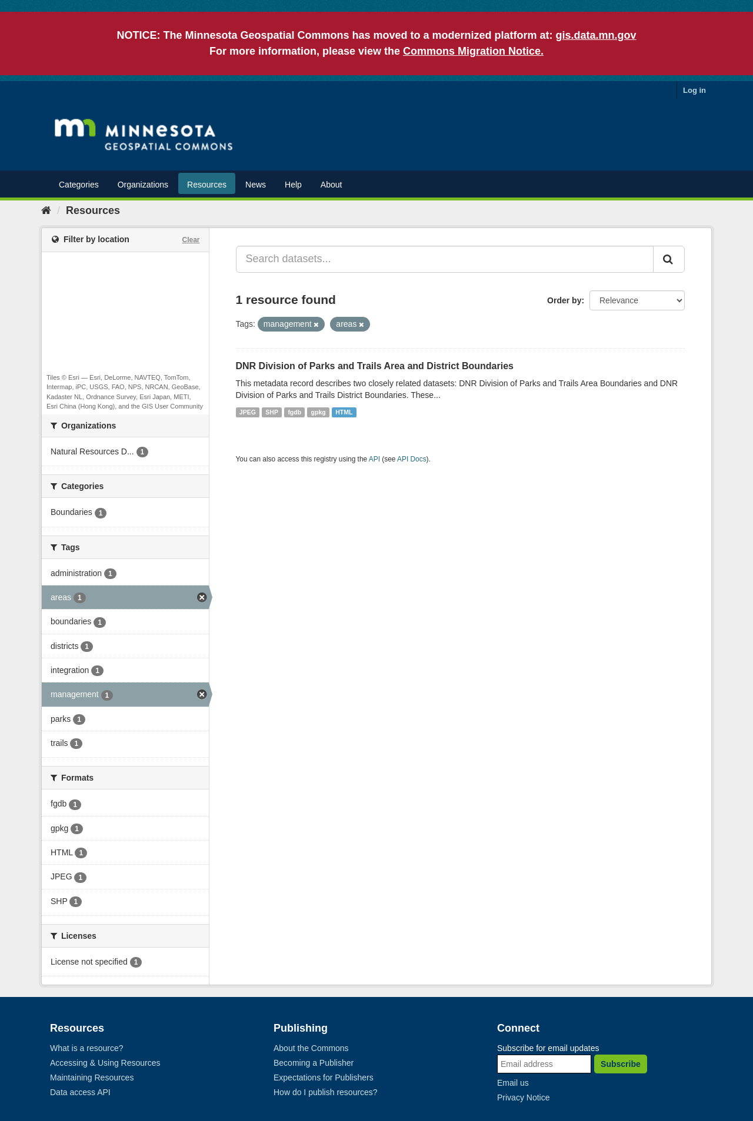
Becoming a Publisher (314, 1063)
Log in (694, 90)
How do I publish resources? (326, 1092)
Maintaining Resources (92, 1077)
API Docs (412, 459)
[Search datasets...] (445, 259)
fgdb (294, 412)
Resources (206, 184)
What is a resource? (87, 1048)
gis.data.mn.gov (596, 35)
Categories (79, 184)
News (255, 184)
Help (293, 184)
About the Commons (311, 1048)
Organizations (143, 184)
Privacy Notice (523, 1097)
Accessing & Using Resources (105, 1063)
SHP (271, 412)
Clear (190, 240)
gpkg (318, 412)
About (331, 184)
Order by (564, 300)
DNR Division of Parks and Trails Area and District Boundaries (375, 366)
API (374, 459)
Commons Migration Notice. (473, 51)
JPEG (247, 412)
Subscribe (621, 1064)
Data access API (80, 1092)
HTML (343, 412)
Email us (513, 1082)
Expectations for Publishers (324, 1077)
